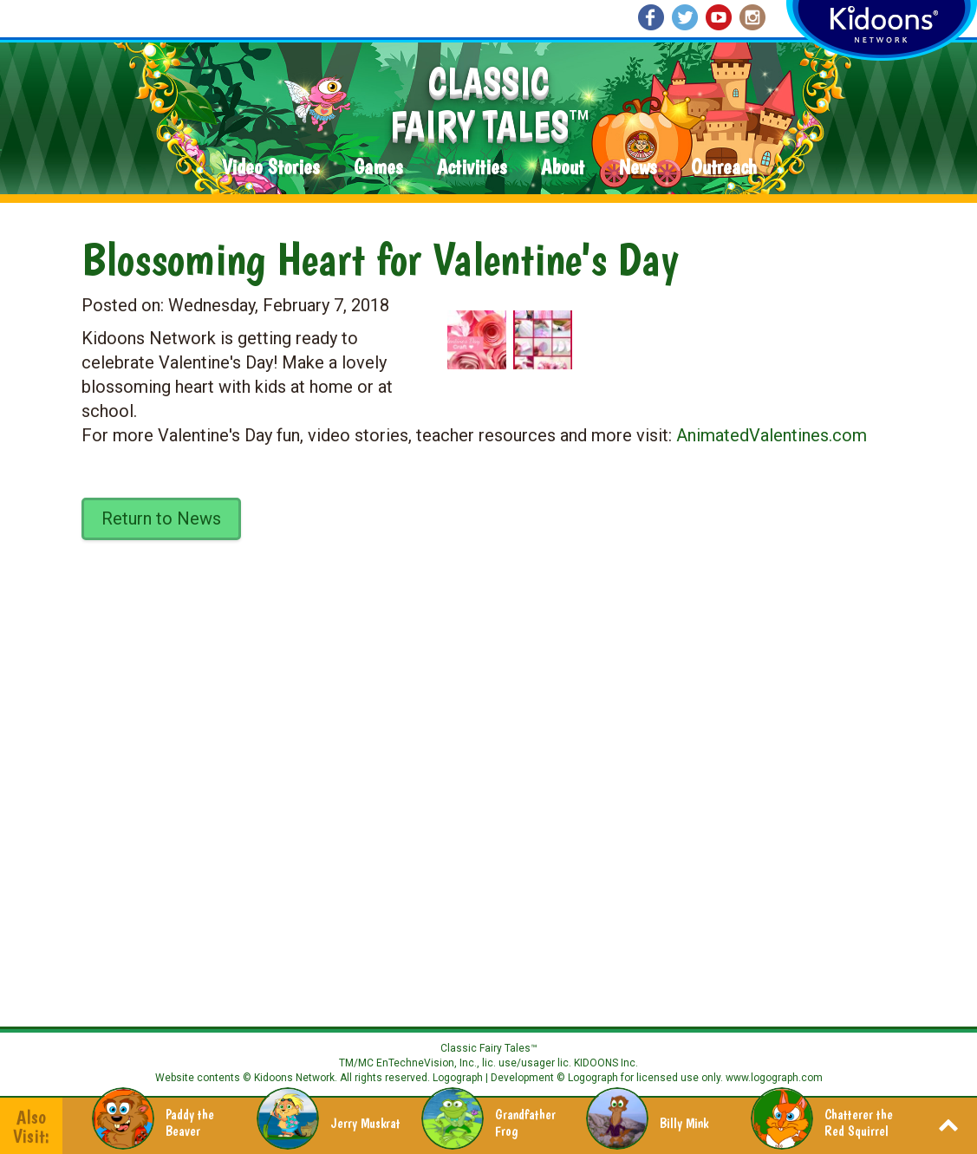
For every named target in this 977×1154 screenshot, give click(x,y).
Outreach (724, 167)
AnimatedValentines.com (771, 435)
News (637, 167)
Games (378, 167)
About (562, 167)
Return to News (161, 518)
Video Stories (270, 167)
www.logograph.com (773, 1078)
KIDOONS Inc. (606, 1063)
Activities (471, 167)
